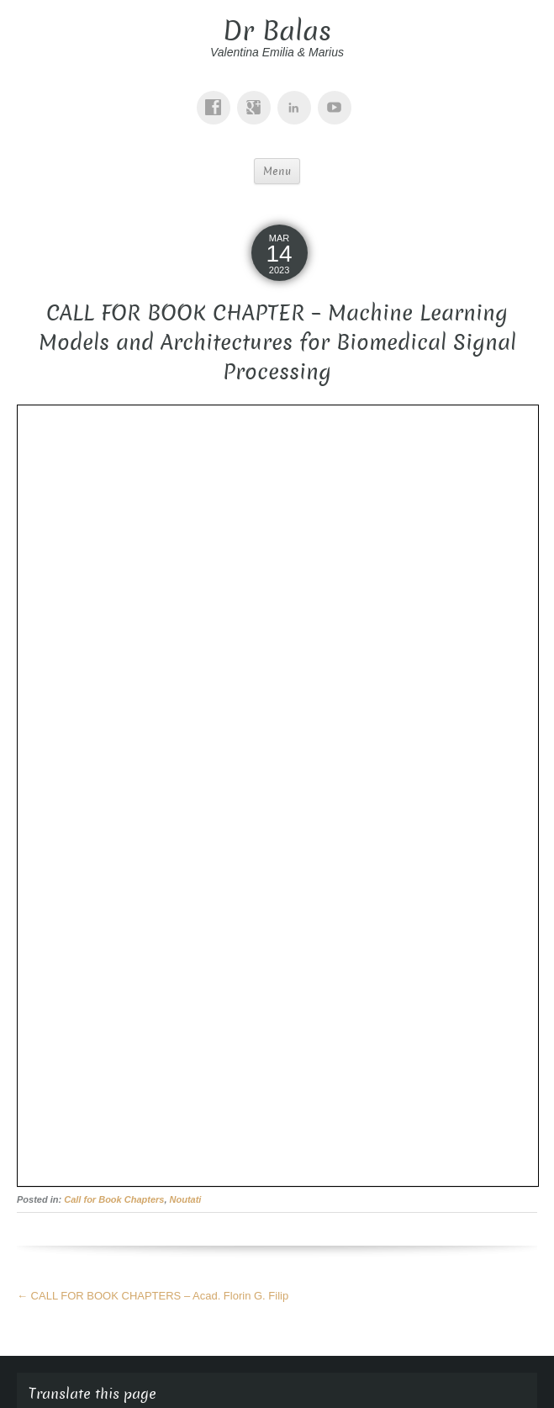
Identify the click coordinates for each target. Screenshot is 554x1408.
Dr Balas (277, 31)
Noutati (186, 1199)
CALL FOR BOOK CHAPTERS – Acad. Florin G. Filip (152, 1295)
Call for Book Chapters (114, 1199)
